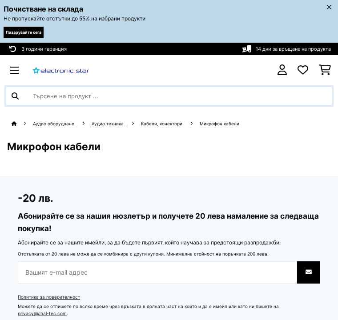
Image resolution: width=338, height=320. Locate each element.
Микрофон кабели (220, 124)
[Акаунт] (282, 70)
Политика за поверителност (49, 297)
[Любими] (303, 70)
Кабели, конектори (162, 124)
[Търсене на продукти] (169, 96)
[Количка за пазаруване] (325, 70)
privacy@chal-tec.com (42, 313)
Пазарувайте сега (23, 32)
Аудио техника (108, 124)
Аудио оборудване (54, 124)
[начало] (22, 124)
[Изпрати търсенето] (15, 96)
